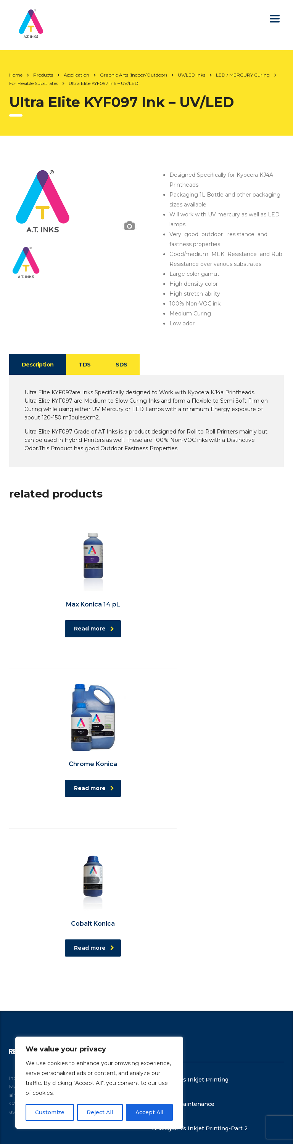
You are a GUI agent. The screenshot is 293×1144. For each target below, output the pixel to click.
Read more (79, 629)
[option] (76, 198)
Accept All (149, 1112)
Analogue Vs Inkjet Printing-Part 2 (200, 969)
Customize (49, 1112)
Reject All (100, 1112)
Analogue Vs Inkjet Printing (190, 921)
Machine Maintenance (183, 945)
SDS (125, 364)
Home (16, 75)
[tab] (38, 364)
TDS (87, 364)
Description (39, 364)
